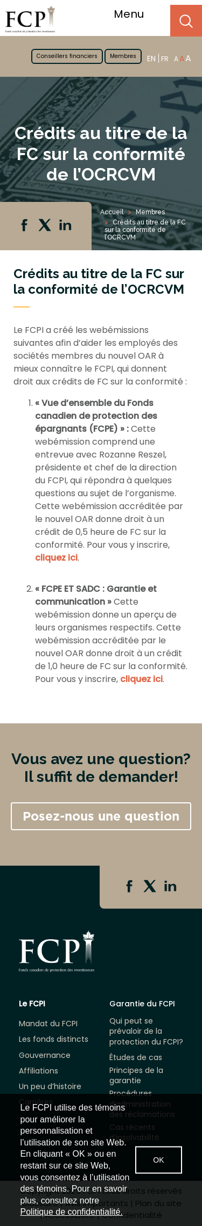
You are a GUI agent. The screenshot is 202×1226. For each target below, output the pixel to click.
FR (165, 59)
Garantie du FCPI (142, 1004)
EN (151, 58)
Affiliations (38, 1071)
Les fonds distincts (53, 1039)
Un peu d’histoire (50, 1087)
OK (158, 1160)
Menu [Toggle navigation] (135, 13)
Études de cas (135, 1058)
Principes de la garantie (136, 1075)
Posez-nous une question (101, 816)
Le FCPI (32, 1004)
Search (186, 21)
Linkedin (66, 226)
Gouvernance (45, 1055)
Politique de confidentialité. (71, 1211)
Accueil (111, 212)
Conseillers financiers (67, 56)
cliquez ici (56, 558)
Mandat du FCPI (48, 1024)
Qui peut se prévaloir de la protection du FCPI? (146, 1031)
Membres (123, 56)
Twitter (46, 226)
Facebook (25, 226)
